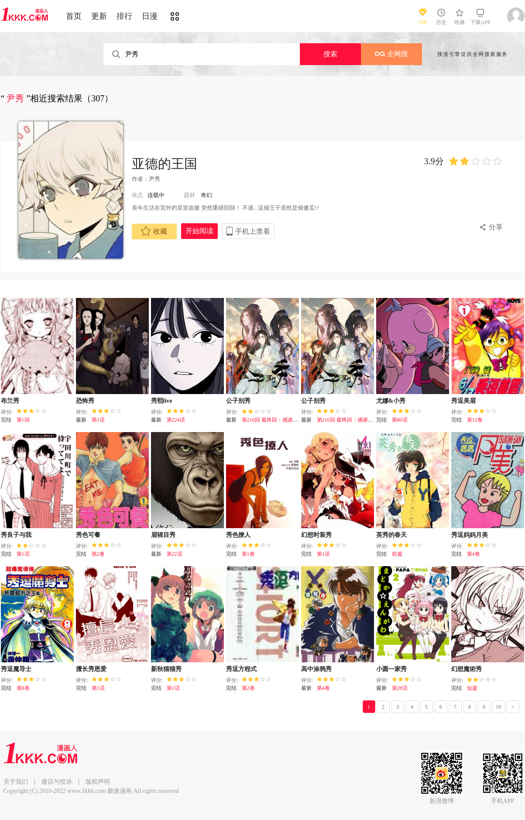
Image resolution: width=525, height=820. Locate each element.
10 (498, 707)
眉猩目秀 (163, 535)
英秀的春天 (391, 535)
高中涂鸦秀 (316, 669)
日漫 (150, 16)
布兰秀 (10, 401)
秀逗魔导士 (16, 669)
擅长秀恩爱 (91, 669)
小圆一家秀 (391, 669)
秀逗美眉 (463, 401)
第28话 (400, 688)
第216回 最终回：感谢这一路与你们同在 (288, 420)
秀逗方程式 (241, 669)
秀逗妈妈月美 (469, 535)
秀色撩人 (238, 535)
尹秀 (154, 179)
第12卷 (475, 420)
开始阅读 (199, 231)
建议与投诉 (56, 781)
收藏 (154, 231)
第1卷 (248, 554)
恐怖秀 (85, 401)
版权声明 (98, 781)
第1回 (23, 420)
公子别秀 (238, 401)
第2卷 (98, 554)
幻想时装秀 (316, 535)
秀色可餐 (88, 535)
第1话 (98, 420)
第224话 (176, 420)
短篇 (472, 688)
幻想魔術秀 (466, 669)
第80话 (400, 420)
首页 (74, 16)
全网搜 (391, 54)
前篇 (397, 554)
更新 (99, 16)
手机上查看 (252, 231)
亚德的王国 (164, 163)
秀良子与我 (16, 535)
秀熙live (161, 401)
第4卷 (473, 554)
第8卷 (23, 688)
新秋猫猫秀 (166, 669)
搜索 (330, 54)
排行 (124, 16)
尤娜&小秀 (391, 401)
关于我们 (15, 781)
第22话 (174, 554)
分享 (496, 227)
